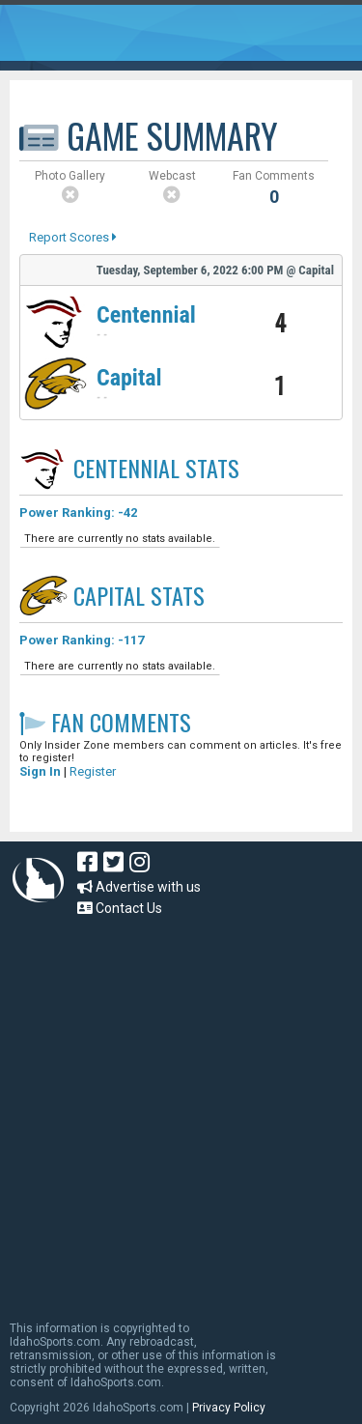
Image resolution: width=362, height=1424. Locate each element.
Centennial (146, 314)
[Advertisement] (181, 1109)
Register (93, 771)
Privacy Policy (228, 1407)
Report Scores (73, 237)
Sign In (40, 771)
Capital (129, 377)
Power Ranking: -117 (81, 640)
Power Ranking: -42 (78, 512)
